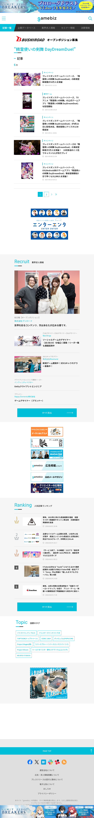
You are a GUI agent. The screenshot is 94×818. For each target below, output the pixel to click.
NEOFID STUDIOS (23, 655)
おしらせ (47, 788)
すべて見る (47, 412)
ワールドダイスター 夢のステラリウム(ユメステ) (50, 650)
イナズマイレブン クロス (26, 633)
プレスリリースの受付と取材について (47, 779)
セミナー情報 (68, 27)
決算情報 (85, 27)
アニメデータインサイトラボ (49, 633)
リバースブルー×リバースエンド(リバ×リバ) (51, 644)
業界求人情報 (48, 27)
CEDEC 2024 (46, 638)
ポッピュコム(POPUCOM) (63, 638)
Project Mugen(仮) (24, 644)
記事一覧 (6, 27)
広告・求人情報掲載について (47, 775)
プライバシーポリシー (47, 793)
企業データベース (26, 27)
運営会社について (47, 770)
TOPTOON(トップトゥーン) (27, 638)
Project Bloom (22, 650)
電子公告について (47, 784)
